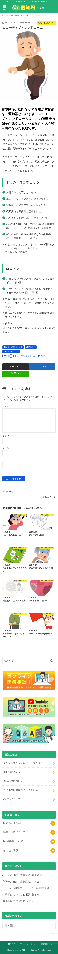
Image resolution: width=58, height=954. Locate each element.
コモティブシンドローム (25, 356)
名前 (6, 436)
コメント (8, 406)
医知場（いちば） (27, 950)
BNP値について (12, 771)
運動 (8, 356)
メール (7, 448)
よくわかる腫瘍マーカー (16, 888)
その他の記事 (10, 850)
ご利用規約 (10, 944)
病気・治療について (14, 347)
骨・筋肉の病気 (12, 351)
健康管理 (31, 347)
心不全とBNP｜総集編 (15, 875)
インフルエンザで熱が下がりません (23, 763)
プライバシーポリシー (28, 944)
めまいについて (12, 799)
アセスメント (45, 356)
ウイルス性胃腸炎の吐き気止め (20, 790)
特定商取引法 (46, 944)
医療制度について (13, 841)
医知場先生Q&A (12, 823)
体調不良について (13, 781)
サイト (5, 460)
